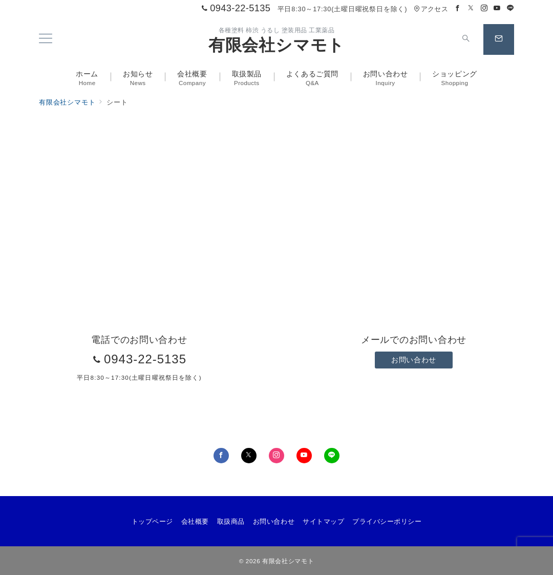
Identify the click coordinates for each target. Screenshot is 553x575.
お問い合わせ (413, 360)
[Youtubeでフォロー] (497, 8)
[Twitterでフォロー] (471, 8)
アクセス (431, 9)
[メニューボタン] (45, 39)
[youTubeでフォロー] (304, 455)
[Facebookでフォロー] (457, 8)
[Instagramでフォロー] (484, 8)
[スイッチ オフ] (466, 39)
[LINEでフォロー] (510, 8)
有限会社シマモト (276, 45)
